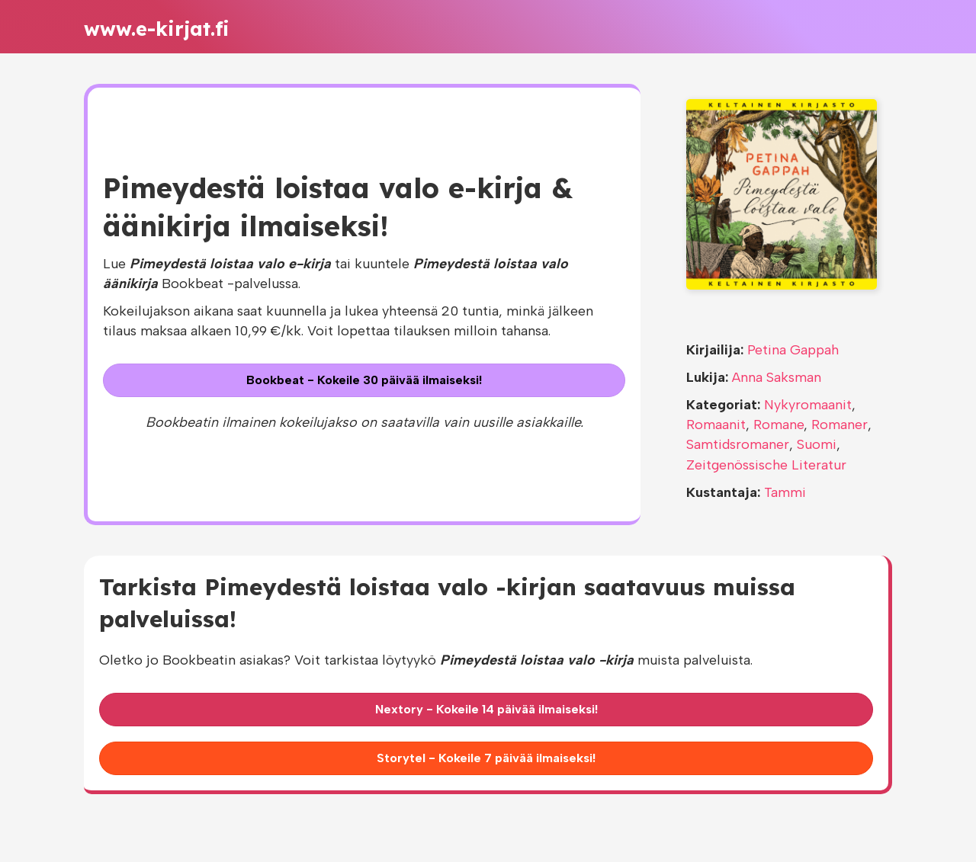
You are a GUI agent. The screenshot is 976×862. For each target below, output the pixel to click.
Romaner (839, 424)
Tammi (785, 492)
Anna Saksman (776, 377)
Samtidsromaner (737, 444)
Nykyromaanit (808, 404)
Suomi (816, 444)
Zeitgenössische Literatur (766, 465)
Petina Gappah (793, 349)
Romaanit (716, 424)
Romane (778, 424)
